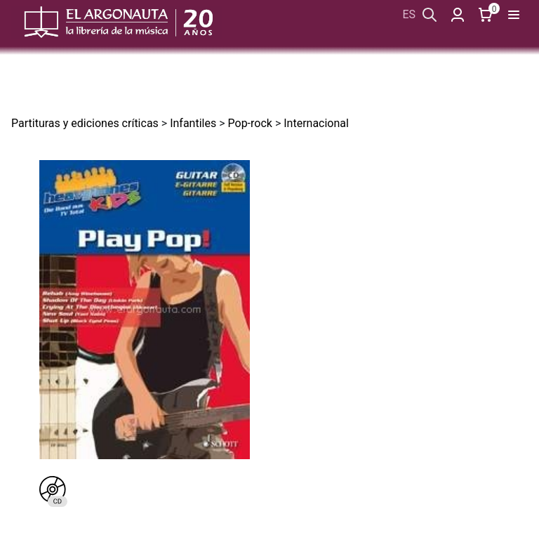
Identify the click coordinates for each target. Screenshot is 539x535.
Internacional (316, 123)
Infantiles (193, 123)
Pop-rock (250, 123)
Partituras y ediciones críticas (85, 123)
